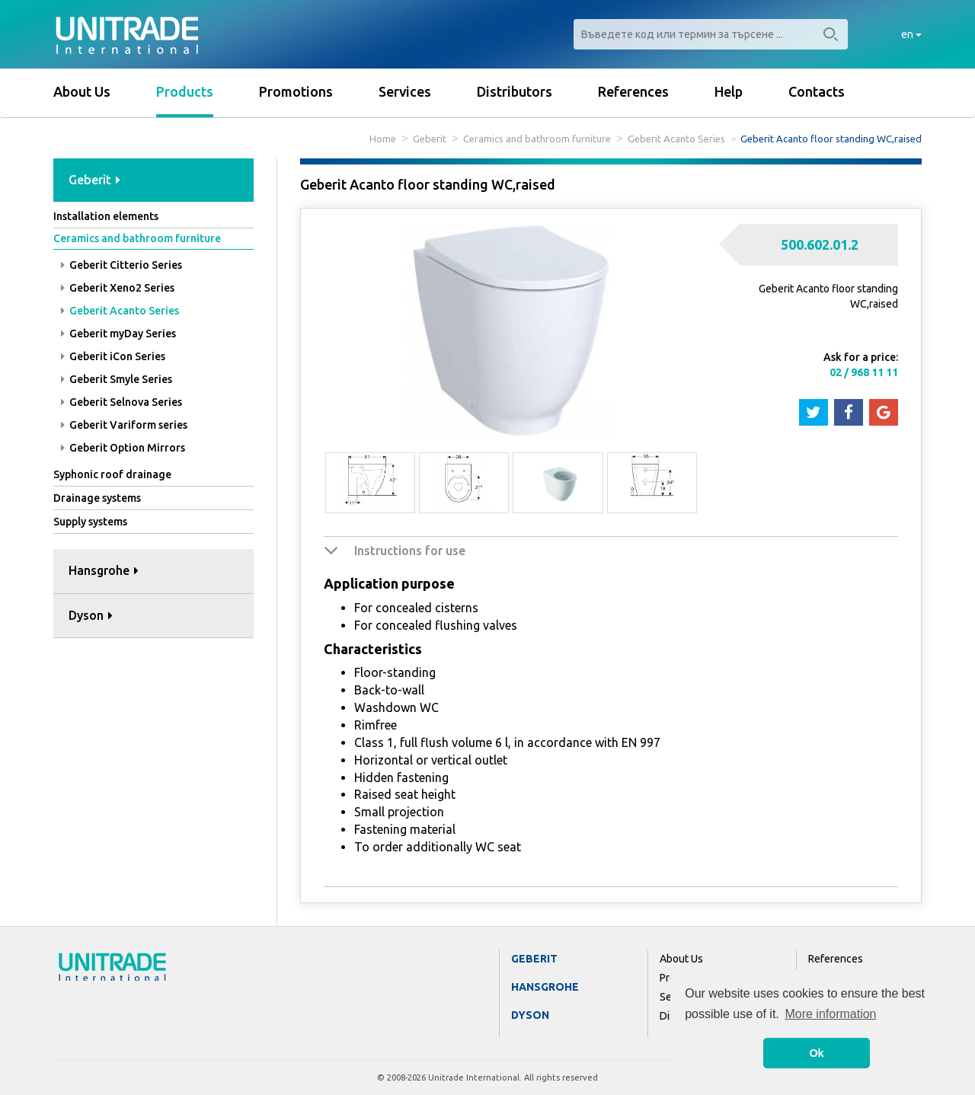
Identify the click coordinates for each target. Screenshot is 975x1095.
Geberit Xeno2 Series (117, 288)
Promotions (296, 91)
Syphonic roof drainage (112, 474)
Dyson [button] (91, 615)
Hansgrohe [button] (104, 570)
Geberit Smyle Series (116, 379)
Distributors (514, 91)
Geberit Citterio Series (121, 265)
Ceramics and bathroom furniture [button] (137, 238)
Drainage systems (97, 498)
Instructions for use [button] (409, 550)
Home (382, 138)
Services (405, 91)
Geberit (429, 138)
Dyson (530, 1015)
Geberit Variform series (124, 425)
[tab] (153, 180)
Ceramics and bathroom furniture (537, 138)
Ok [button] (816, 1053)
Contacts (816, 91)
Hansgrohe (545, 987)
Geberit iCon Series (113, 356)
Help (728, 91)
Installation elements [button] (105, 216)
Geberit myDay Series (118, 333)
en (911, 34)
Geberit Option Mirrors (123, 448)
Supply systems (90, 522)
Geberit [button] (94, 180)
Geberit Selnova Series (121, 402)
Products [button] (184, 91)
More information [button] (830, 1013)
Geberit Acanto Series (676, 138)
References (633, 91)
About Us (81, 91)
